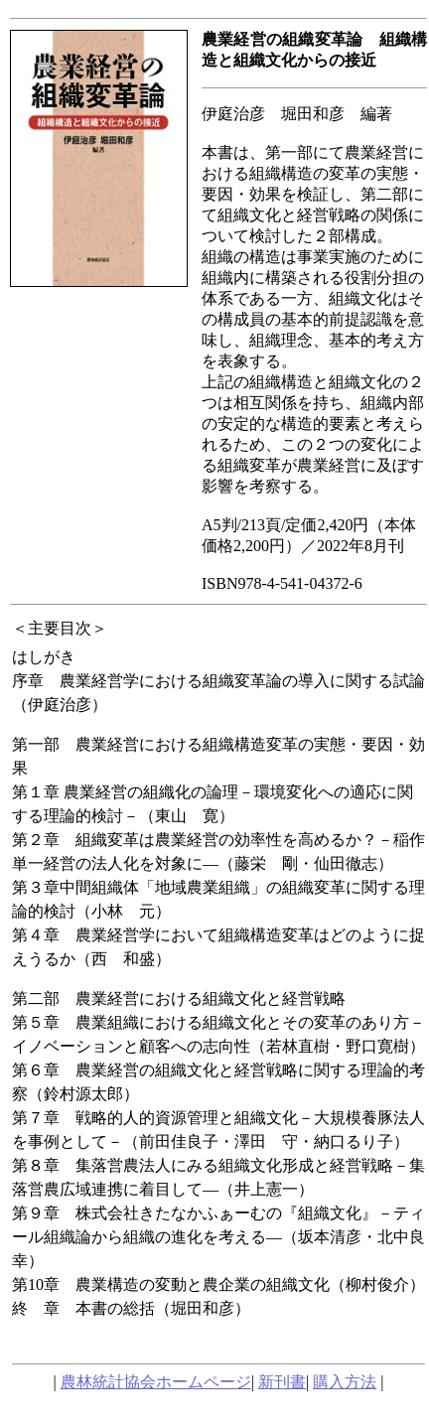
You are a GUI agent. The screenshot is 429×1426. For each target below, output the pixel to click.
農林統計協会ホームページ (156, 1381)
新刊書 (282, 1381)
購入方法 (344, 1381)
